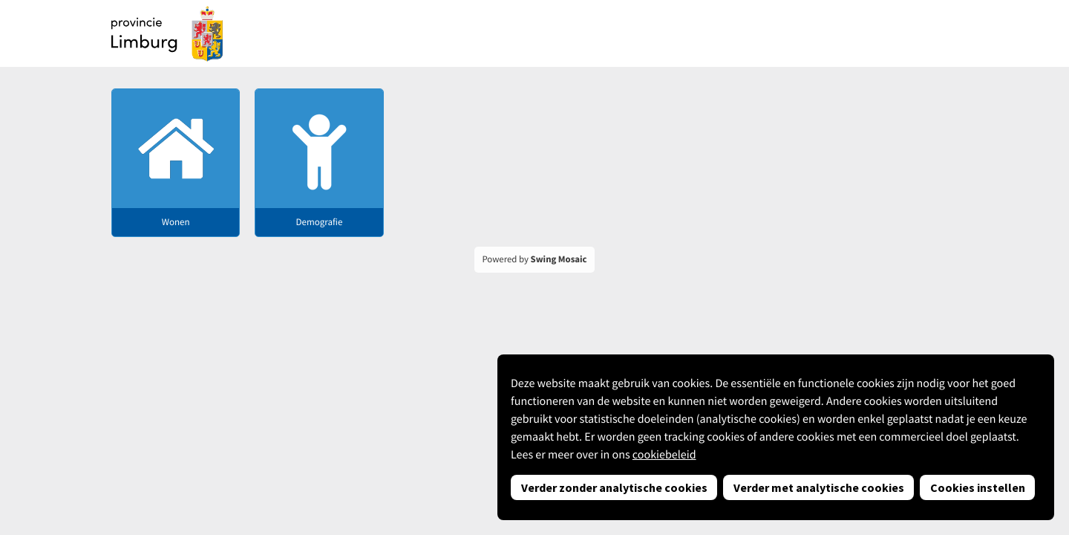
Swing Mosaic (559, 259)
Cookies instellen (977, 487)
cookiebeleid (664, 454)
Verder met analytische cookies (818, 487)
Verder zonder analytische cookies (614, 487)
